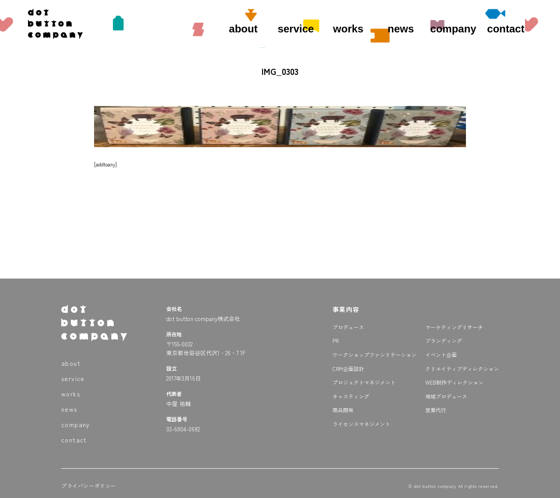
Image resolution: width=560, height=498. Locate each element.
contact (505, 29)
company (453, 29)
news (401, 29)
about (243, 29)
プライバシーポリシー (88, 485)
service (296, 29)
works (348, 29)
